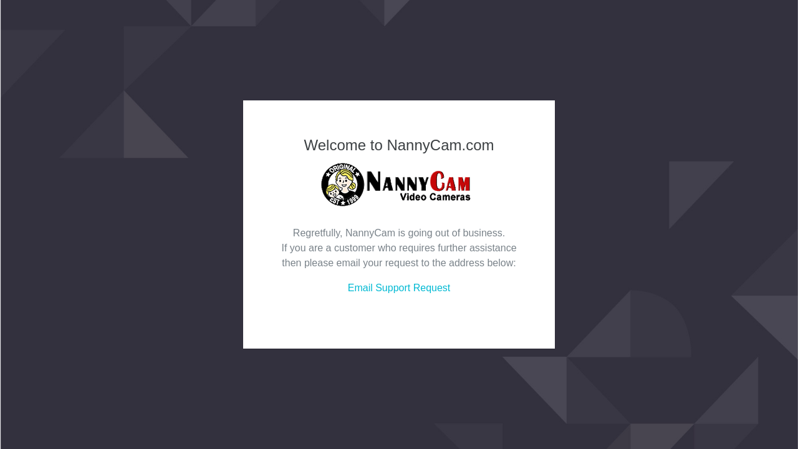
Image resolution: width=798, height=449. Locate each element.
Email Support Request (399, 287)
